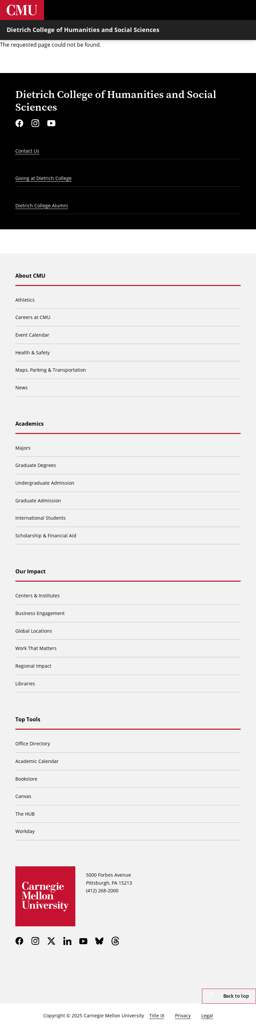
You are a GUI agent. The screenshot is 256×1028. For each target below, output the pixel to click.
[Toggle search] (226, 10)
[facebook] (19, 123)
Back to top (236, 996)
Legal (207, 1015)
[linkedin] (67, 941)
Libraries (25, 683)
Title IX (156, 1015)
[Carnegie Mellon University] (22, 10)
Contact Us (27, 151)
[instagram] (35, 123)
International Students (40, 518)
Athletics (25, 300)
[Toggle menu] (246, 10)
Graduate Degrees (35, 465)
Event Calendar (32, 335)
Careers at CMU (32, 317)
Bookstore (26, 779)
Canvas (23, 796)
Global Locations (33, 631)
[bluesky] (99, 941)
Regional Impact (33, 666)
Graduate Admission (38, 500)
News (21, 387)
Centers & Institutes (37, 595)
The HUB (25, 814)
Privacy (183, 1015)
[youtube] (51, 123)
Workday (25, 831)
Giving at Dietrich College (43, 178)
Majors (23, 448)
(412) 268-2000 (102, 890)
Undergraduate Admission (44, 483)
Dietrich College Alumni (41, 205)
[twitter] (51, 941)
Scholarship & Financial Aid (45, 535)
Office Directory (32, 743)
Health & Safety (32, 352)
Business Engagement (40, 613)
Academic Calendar (37, 761)
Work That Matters (36, 648)
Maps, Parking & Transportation (50, 370)
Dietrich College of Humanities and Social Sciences (83, 30)
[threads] (115, 941)
